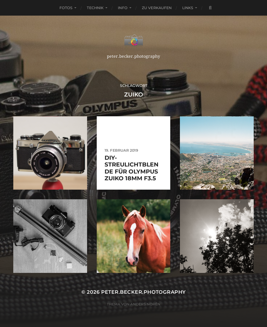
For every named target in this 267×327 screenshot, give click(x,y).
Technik (95, 7)
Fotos (66, 7)
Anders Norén (145, 304)
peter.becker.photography (143, 292)
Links (187, 7)
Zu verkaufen (157, 7)
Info (123, 7)
